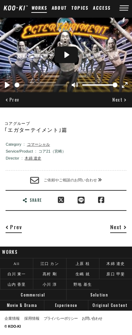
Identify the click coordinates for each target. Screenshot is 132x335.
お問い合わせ (92, 318)
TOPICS (80, 8)
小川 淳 (50, 284)
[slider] (41, 84)
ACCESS (102, 8)
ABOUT (59, 8)
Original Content (110, 305)
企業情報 (12, 318)
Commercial (33, 295)
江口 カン (50, 263)
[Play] (7, 85)
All (17, 263)
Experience (66, 305)
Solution (99, 295)
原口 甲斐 (115, 274)
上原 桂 (83, 263)
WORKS (39, 8)
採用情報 (31, 318)
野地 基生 (82, 284)
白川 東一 (17, 274)
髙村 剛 (50, 274)
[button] (12, 99)
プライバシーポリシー (60, 318)
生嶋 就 (83, 274)
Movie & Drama (22, 305)
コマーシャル (38, 144)
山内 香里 (17, 284)
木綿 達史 (33, 158)
